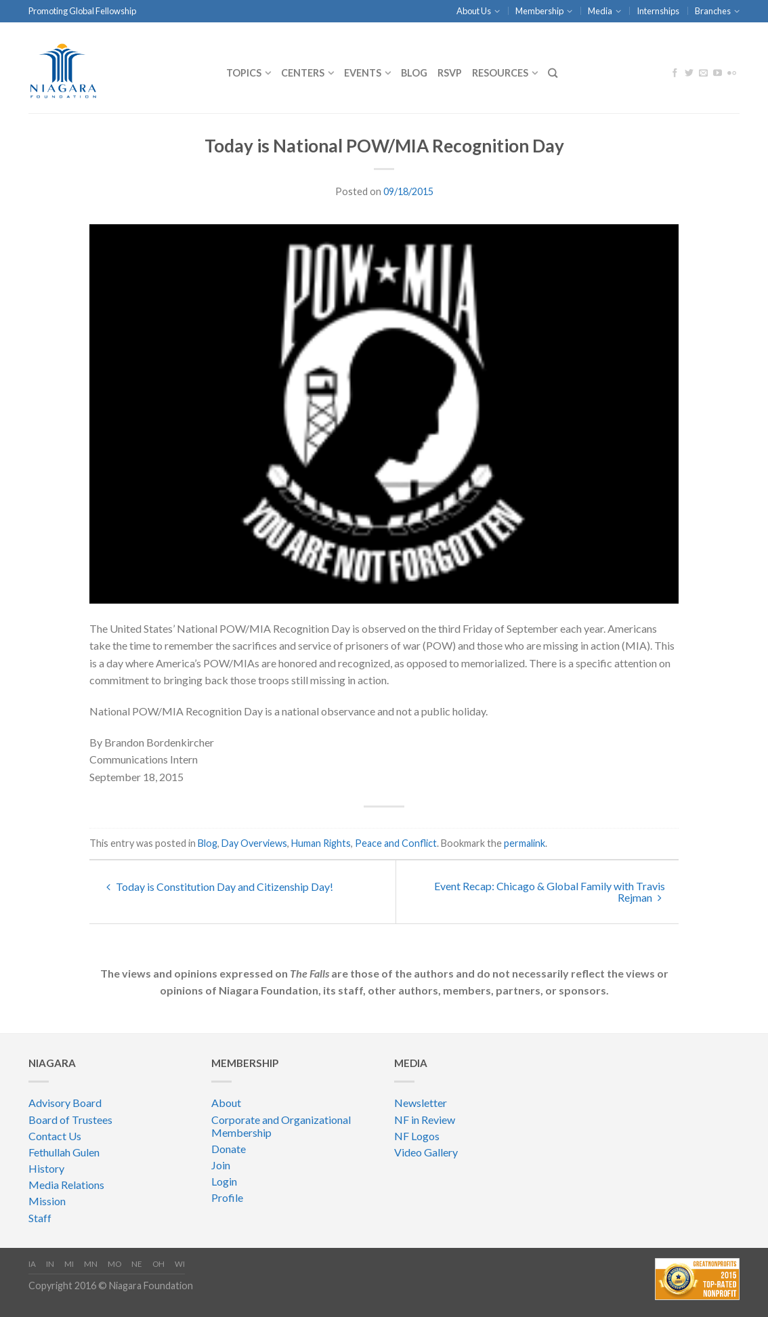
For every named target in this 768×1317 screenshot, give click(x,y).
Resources (500, 73)
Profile (227, 1197)
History (46, 1168)
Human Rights (321, 843)
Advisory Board (65, 1102)
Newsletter (420, 1102)
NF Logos (417, 1135)
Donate (228, 1148)
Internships (658, 10)
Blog (414, 73)
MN (91, 1263)
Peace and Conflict (396, 843)
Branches (713, 10)
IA (32, 1263)
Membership (539, 10)
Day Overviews (254, 843)
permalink (524, 843)
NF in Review (424, 1119)
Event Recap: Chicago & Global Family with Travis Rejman (549, 891)
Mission (47, 1200)
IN (50, 1263)
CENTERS (302, 73)
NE (136, 1263)
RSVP (450, 73)
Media (600, 10)
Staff (39, 1217)
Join (220, 1164)
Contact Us (54, 1135)
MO (114, 1263)
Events (362, 73)
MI (69, 1263)
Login (224, 1181)
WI (180, 1263)
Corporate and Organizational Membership (281, 1126)
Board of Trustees (70, 1119)
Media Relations (66, 1184)
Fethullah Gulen (64, 1152)
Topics (243, 73)
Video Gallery (426, 1152)
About (226, 1102)
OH (158, 1263)
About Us (473, 10)
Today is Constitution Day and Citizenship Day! (219, 886)
